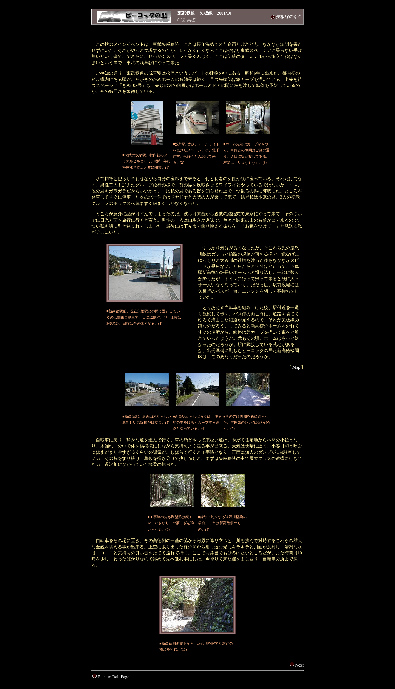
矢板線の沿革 (286, 16)
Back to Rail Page (110, 676)
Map (296, 367)
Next (297, 665)
